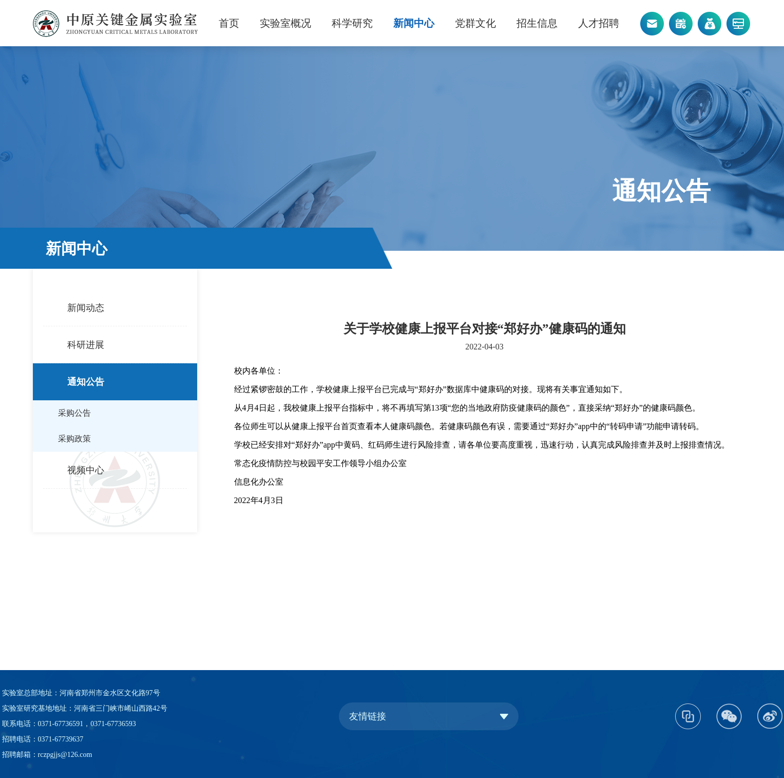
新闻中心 (413, 23)
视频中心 (85, 470)
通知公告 (85, 382)
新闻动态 (85, 308)
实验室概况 (285, 23)
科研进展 (85, 345)
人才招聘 (598, 23)
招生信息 (537, 23)
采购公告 (74, 413)
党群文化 (475, 23)
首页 (229, 23)
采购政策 (74, 438)
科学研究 (352, 23)
